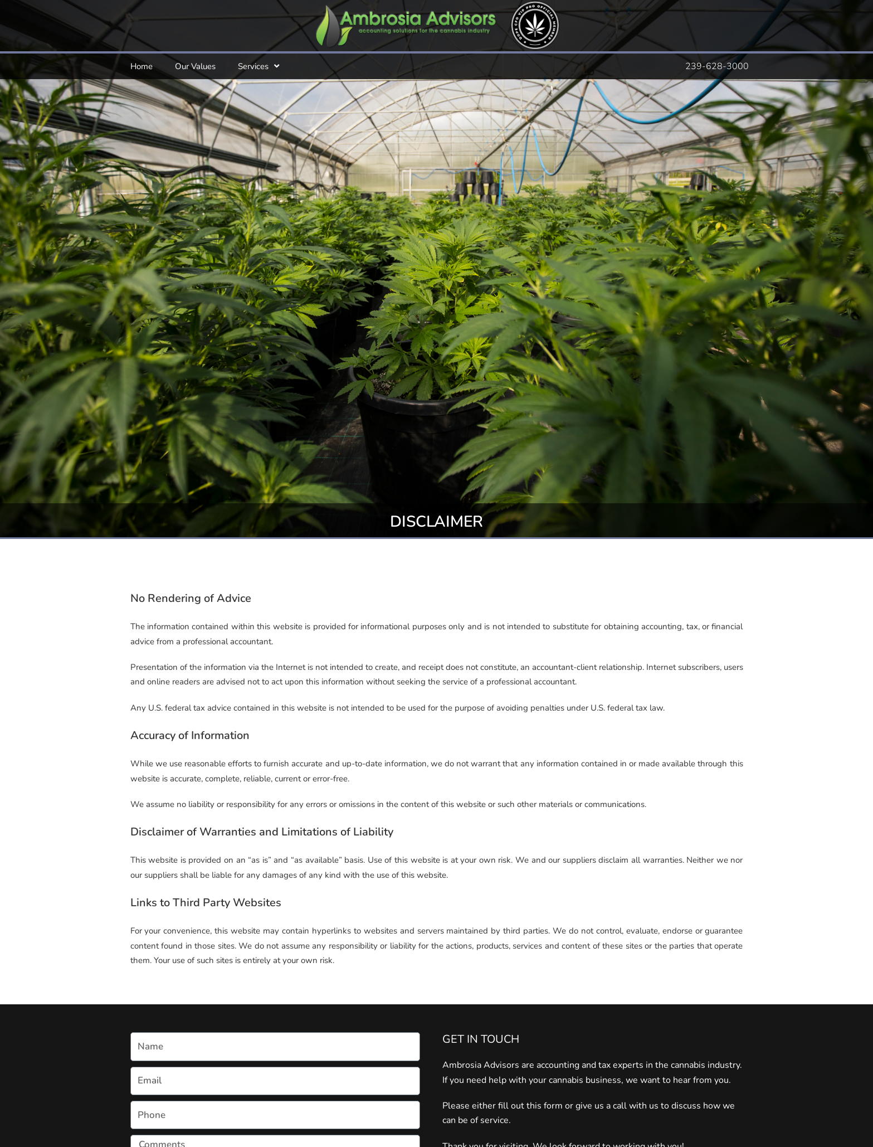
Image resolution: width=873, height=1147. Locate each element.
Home (141, 66)
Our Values (195, 66)
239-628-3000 (717, 66)
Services (258, 66)
